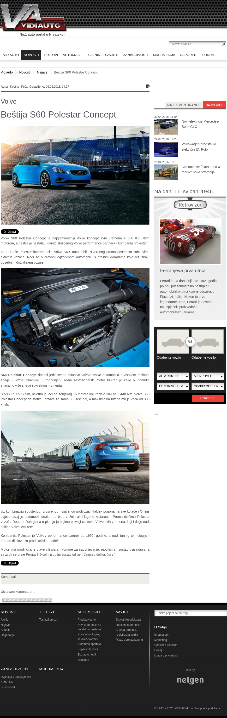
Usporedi (207, 398)
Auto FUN (7, 682)
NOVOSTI (9, 612)
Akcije (4, 619)
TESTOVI (46, 612)
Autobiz (5, 630)
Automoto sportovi (89, 644)
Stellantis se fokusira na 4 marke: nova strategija (201, 169)
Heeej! (158, 650)
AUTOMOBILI (89, 612)
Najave (42, 72)
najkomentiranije (184, 105)
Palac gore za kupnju (129, 639)
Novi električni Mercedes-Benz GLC (200, 124)
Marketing (160, 640)
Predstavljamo (87, 619)
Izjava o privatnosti (166, 655)
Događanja (8, 635)
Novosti (24, 72)
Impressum (161, 634)
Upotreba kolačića (165, 645)
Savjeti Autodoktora (128, 619)
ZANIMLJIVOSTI (14, 669)
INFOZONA (8, 687)
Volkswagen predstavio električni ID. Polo (199, 146)
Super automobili (88, 649)
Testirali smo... (48, 619)
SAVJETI (123, 612)
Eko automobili (87, 654)
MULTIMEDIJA (51, 669)
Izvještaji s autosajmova (16, 676)
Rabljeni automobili (128, 625)
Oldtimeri (83, 659)
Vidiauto (7, 72)
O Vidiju (160, 627)
